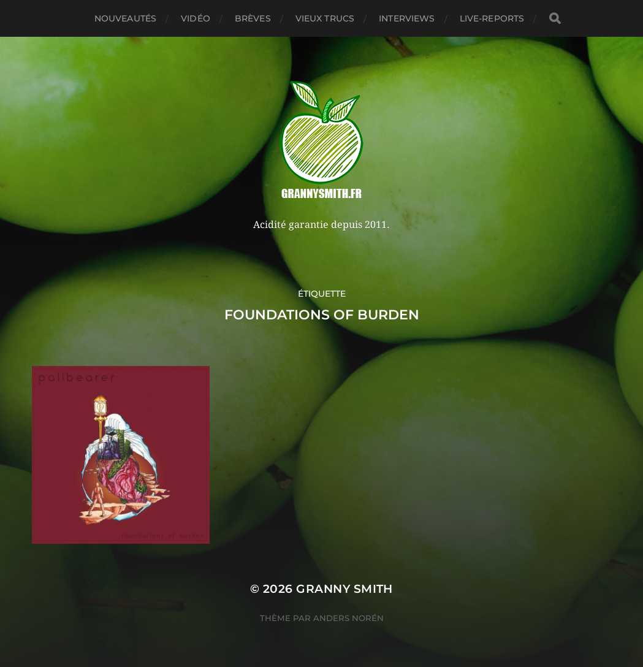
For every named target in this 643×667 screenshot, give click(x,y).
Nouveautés (125, 18)
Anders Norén (348, 618)
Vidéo (195, 18)
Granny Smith (344, 589)
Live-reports (492, 18)
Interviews (407, 18)
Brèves (253, 18)
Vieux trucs (325, 18)
